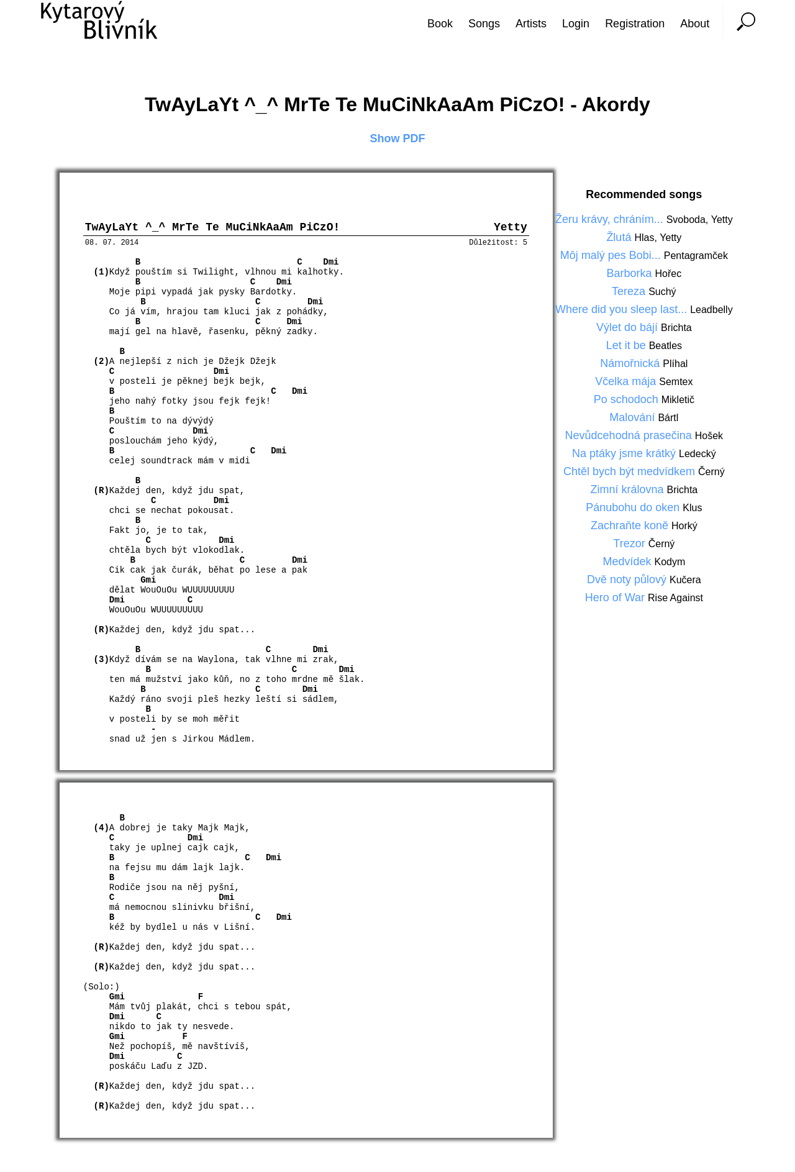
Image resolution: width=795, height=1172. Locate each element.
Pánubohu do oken (634, 507)
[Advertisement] (748, 586)
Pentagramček (696, 255)
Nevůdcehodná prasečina (630, 435)
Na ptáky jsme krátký (625, 453)
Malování (633, 417)
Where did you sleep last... (622, 309)
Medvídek (628, 561)
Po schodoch (627, 399)
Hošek (709, 435)
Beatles (665, 345)
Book (440, 23)
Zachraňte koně (631, 525)
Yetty (722, 219)
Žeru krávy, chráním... (610, 219)
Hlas (644, 237)
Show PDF (397, 138)
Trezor (630, 543)
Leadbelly (711, 309)
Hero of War (616, 597)
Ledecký (697, 453)
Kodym (669, 561)
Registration (635, 23)
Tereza (630, 291)
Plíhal (675, 363)
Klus (692, 507)
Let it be (627, 345)
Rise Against (675, 598)
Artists (531, 23)
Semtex (676, 381)
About (694, 23)
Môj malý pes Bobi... (612, 255)
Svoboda (686, 219)
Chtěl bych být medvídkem (630, 471)
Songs (484, 23)
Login (575, 23)
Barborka (630, 273)
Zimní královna (628, 489)
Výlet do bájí (628, 327)
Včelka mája (627, 381)
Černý (711, 471)
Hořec (668, 273)
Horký (684, 525)
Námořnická (631, 363)
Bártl (668, 417)
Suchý (662, 291)
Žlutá (620, 237)
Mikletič (677, 399)
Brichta (676, 327)
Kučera (685, 580)
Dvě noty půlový (628, 579)
